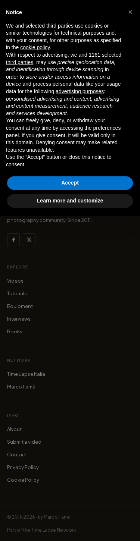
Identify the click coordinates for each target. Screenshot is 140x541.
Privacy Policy (23, 467)
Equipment (20, 306)
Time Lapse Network (53, 530)
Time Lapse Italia (26, 374)
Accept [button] (70, 183)
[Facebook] (13, 239)
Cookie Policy (23, 480)
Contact (17, 454)
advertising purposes (80, 91)
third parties (19, 62)
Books (14, 331)
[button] (130, 12)
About (14, 429)
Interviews (19, 319)
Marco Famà (21, 387)
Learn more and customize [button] (70, 201)
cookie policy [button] (35, 47)
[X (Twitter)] (29, 239)
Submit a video (24, 442)
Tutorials (17, 293)
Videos (15, 281)
